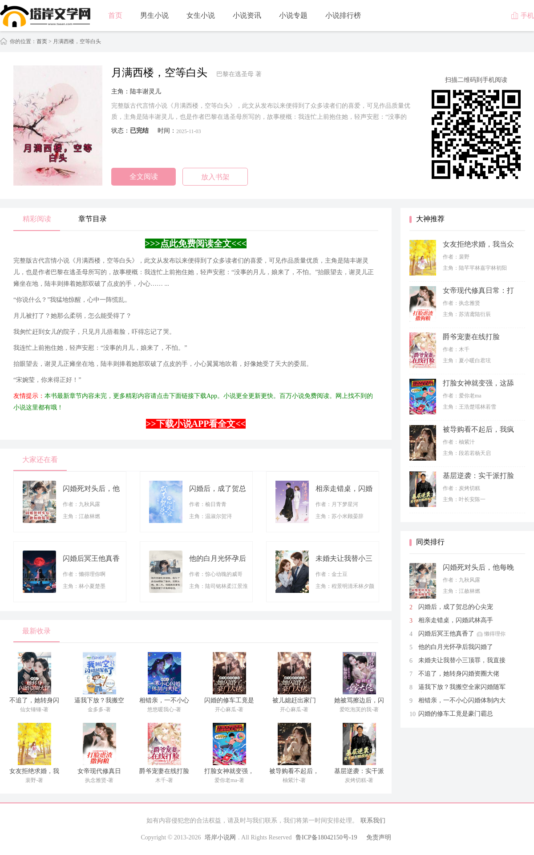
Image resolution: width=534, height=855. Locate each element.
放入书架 (215, 177)
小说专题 (293, 15)
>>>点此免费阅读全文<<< (196, 243)
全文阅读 (143, 176)
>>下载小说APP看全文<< (196, 424)
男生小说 (154, 15)
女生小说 (200, 15)
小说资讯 (247, 15)
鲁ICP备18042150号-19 (326, 837)
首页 (115, 15)
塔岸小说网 (220, 837)
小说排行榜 (343, 15)
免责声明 (378, 837)
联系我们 (372, 820)
